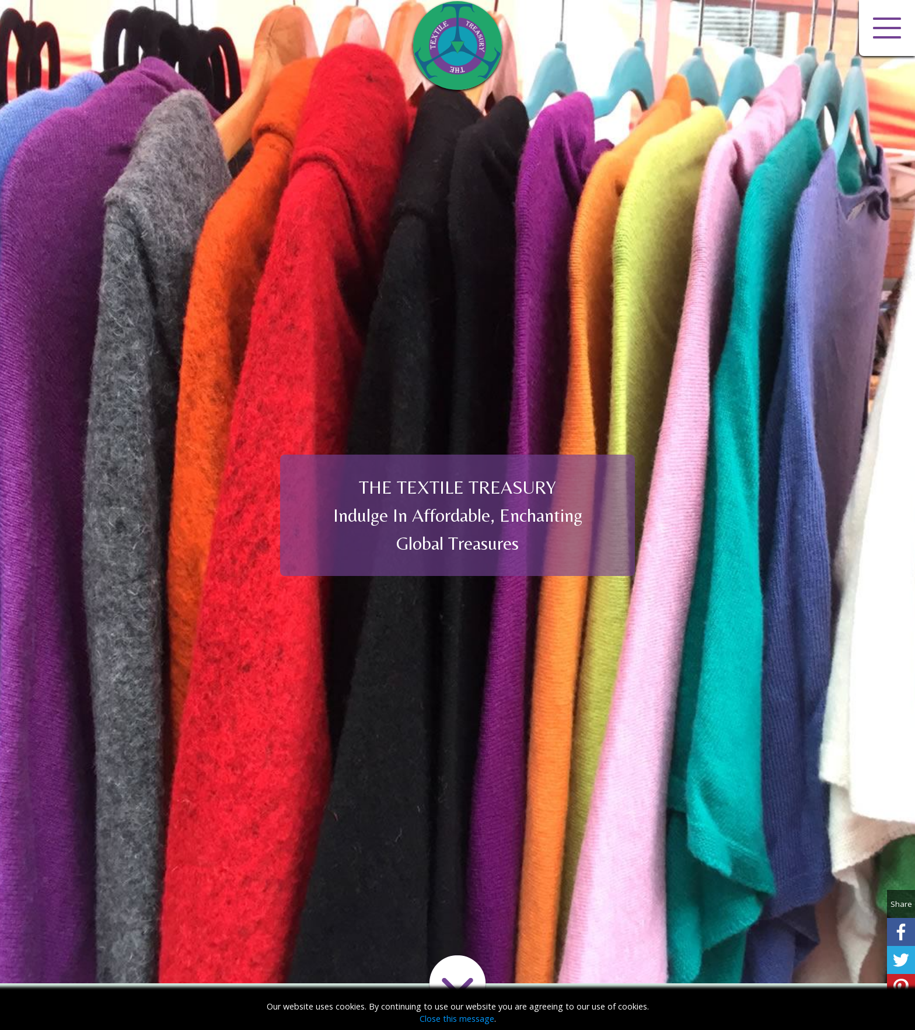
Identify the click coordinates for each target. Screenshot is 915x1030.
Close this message (457, 1018)
